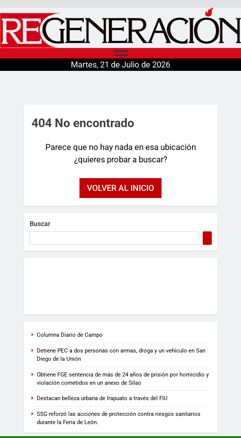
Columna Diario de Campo (70, 335)
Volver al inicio (120, 188)
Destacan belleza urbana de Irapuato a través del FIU (102, 398)
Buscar (40, 224)
